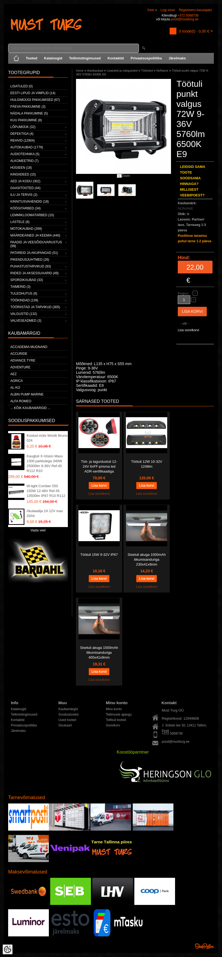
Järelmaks (177, 58)
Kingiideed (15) (23, 174)
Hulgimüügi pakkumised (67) (35, 100)
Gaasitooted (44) (25, 188)
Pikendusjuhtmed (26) (29, 259)
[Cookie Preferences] (7, 949)
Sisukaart (65, 725)
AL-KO (15, 388)
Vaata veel (38, 530)
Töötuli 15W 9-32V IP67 (99, 555)
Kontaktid (115, 58)
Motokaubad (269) (26, 229)
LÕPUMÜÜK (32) (23, 127)
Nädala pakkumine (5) (29, 113)
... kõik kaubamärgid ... (30, 408)
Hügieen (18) (21, 168)
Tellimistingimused (85, 58)
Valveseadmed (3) (25, 321)
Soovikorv (113, 725)
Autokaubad (95, 70)
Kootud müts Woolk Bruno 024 (47, 437)
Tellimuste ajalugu (119, 714)
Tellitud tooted (116, 720)
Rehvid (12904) (22, 140)
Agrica (16, 381)
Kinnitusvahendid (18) (29, 201)
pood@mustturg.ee (184, 19)
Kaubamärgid (68, 709)
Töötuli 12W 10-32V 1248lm (146, 464)
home (80, 70)
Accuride (18, 354)
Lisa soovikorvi (188, 330)
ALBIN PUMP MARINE (26, 394)
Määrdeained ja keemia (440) (35, 235)
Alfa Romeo (20, 401)
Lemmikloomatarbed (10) (32, 215)
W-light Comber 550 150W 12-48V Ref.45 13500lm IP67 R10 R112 (46, 491)
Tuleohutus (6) (23, 293)
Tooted (31, 58)
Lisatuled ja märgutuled (122, 70)
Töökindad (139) (24, 300)
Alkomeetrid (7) (24, 161)
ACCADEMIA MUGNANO (28, 347)
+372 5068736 (187, 15)
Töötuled (147, 70)
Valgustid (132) (23, 314)
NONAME (185, 208)
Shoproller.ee (204, 946)
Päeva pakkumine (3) (28, 107)
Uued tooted (67, 720)
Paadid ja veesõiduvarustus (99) (36, 244)
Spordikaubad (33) (26, 280)
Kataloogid (53, 58)
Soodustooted (68, 714)
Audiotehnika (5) (24, 154)
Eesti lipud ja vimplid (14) (32, 93)
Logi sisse (168, 10)
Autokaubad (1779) (26, 147)
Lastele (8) (20, 222)
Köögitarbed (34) (25, 208)
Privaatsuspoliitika (146, 58)
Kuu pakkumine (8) (26, 120)
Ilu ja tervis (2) (23, 195)
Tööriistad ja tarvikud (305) (35, 307)
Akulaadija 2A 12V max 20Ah (45, 513)
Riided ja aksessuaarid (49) (34, 273)
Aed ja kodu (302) (25, 181)
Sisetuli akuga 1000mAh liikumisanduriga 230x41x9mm (147, 559)
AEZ (13, 374)
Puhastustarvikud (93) (30, 266)
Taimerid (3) (20, 287)
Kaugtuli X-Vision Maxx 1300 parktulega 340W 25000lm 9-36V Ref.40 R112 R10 (45, 463)
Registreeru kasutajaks (195, 10)
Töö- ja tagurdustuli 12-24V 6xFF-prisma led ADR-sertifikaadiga (99, 466)
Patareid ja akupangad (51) (34, 253)
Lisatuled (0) (21, 86)
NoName (162, 70)
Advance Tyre (22, 360)
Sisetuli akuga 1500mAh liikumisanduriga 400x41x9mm (99, 652)
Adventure (20, 367)
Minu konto (114, 709)
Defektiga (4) (21, 134)
